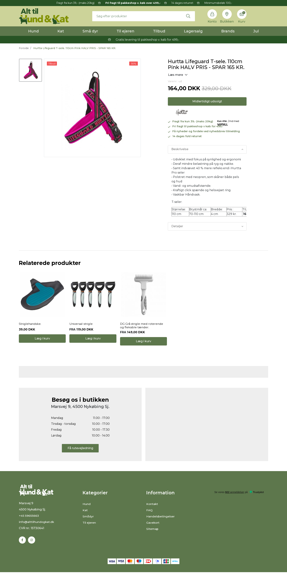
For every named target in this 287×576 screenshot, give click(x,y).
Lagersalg (193, 31)
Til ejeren (125, 31)
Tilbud (159, 31)
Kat (60, 31)
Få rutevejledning (80, 451)
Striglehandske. (30, 325)
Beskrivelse (179, 149)
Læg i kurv (42, 342)
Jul (256, 31)
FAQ (149, 513)
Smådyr (88, 519)
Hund (33, 31)
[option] (30, 70)
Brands (228, 31)
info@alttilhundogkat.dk (37, 525)
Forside (24, 48)
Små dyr (90, 31)
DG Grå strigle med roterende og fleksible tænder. (142, 327)
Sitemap (152, 532)
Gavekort (153, 525)
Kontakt (152, 507)
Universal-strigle (81, 325)
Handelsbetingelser (160, 519)
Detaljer (177, 226)
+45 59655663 (29, 519)
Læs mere (178, 75)
